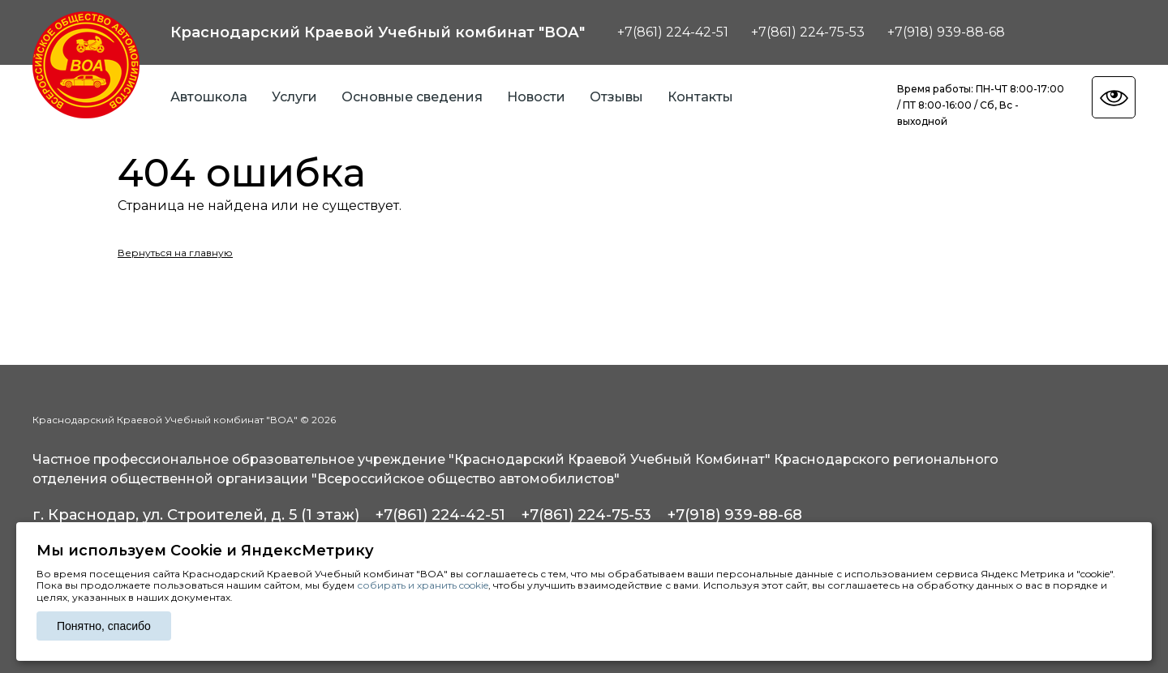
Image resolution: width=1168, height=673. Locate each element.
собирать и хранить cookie (422, 585)
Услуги (294, 97)
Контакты (700, 97)
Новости (536, 97)
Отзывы (616, 97)
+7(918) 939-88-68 (946, 32)
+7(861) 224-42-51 (672, 32)
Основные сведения (412, 97)
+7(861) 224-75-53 (808, 32)
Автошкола (208, 97)
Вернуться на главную (175, 252)
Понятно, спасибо (104, 625)
